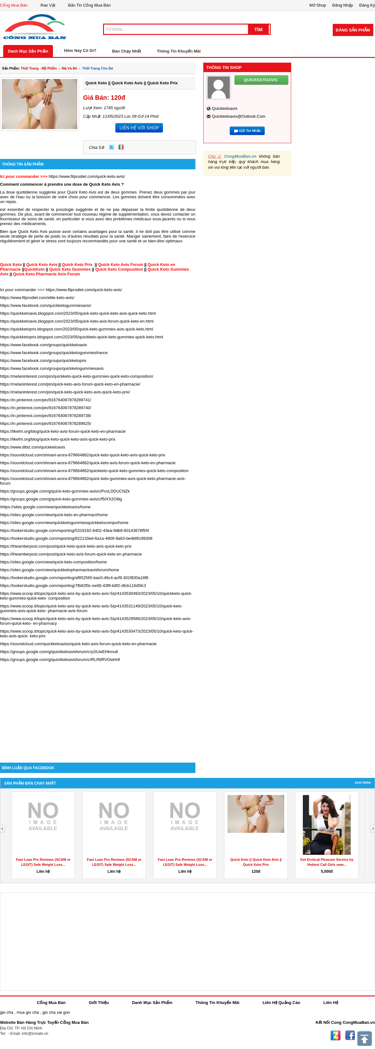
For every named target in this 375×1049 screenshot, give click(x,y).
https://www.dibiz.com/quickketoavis (32, 447)
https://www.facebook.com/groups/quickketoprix (43, 360)
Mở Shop (317, 5)
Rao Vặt (48, 5)
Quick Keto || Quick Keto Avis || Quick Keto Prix (131, 83)
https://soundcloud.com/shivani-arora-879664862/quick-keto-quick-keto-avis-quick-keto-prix (82, 455)
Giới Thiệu (99, 1002)
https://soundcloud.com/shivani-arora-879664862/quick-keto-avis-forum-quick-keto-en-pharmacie (88, 462)
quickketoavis (224, 108)
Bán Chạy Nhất (126, 51)
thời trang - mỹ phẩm (39, 68)
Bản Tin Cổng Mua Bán (89, 5)
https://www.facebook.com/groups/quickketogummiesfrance (54, 352)
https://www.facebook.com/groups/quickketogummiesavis (52, 368)
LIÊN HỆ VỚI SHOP (139, 127)
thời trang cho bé (97, 68)
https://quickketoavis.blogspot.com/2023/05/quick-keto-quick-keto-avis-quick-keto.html (78, 313)
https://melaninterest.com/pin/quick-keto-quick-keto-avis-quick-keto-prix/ (65, 392)
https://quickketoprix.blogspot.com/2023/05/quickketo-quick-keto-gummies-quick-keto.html (81, 337)
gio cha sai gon (56, 1012)
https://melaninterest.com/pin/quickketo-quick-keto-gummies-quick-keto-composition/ (76, 376)
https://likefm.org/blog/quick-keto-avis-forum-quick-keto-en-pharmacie (63, 431)
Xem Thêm (363, 782)
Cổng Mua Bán (14, 5)
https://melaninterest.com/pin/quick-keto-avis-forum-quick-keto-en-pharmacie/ (70, 384)
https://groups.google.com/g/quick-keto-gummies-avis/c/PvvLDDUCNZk (65, 491)
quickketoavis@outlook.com (238, 116)
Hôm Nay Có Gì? (80, 50)
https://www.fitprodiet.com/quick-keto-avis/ (87, 176)
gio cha (6, 1012)
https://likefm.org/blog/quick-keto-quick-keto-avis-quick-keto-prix (57, 439)
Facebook (350, 1035)
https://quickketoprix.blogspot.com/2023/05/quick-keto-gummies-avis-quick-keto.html (76, 329)
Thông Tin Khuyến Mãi (179, 51)
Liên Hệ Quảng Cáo (281, 1002)
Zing (121, 146)
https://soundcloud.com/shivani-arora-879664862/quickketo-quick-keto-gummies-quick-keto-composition (94, 470)
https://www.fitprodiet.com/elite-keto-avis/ (37, 297)
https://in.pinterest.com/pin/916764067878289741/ (45, 400)
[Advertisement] (97, 709)
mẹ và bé (69, 68)
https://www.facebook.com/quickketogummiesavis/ (45, 305)
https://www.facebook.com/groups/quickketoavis (43, 344)
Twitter (111, 146)
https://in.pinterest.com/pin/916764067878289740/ (45, 407)
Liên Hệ (330, 1002)
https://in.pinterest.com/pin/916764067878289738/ (45, 415)
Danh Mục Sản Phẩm (28, 51)
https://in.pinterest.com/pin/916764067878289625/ (45, 423)
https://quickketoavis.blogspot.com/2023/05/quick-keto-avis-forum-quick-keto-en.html (76, 321)
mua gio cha (28, 1012)
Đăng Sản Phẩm (353, 30)
